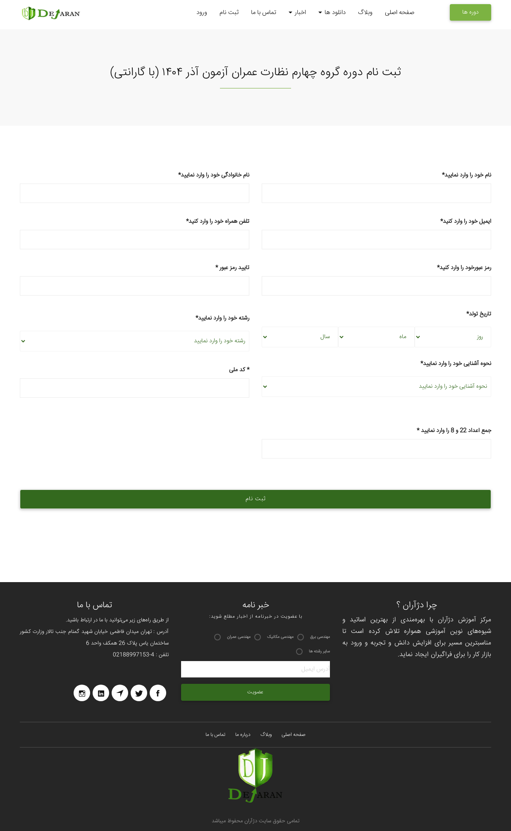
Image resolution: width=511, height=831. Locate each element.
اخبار (297, 13)
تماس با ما (263, 12)
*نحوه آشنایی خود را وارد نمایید (455, 364)
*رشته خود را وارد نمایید (222, 318)
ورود (201, 12)
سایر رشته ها (319, 651)
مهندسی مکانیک (280, 637)
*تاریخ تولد (478, 314)
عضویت (255, 692)
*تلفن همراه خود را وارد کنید (134, 233)
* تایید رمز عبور (134, 280)
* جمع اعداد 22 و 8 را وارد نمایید (376, 442)
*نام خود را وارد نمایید (376, 187)
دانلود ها (332, 13)
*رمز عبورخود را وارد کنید (376, 280)
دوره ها (470, 12)
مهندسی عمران (239, 637)
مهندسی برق (320, 637)
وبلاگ (365, 12)
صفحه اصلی (399, 12)
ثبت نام (229, 12)
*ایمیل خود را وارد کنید (376, 233)
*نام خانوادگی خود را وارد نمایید (134, 187)
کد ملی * (134, 382)
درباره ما (243, 735)
